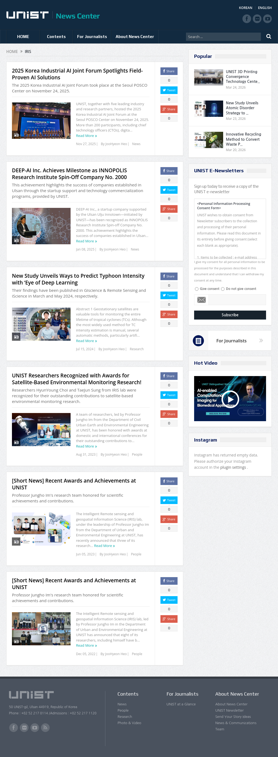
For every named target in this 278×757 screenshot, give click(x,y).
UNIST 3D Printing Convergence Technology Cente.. (243, 76)
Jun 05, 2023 (85, 554)
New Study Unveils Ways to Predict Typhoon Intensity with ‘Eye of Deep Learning (78, 279)
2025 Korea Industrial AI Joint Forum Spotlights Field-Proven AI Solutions (77, 74)
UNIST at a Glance (181, 704)
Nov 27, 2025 (86, 144)
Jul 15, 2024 (84, 349)
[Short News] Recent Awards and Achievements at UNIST (74, 484)
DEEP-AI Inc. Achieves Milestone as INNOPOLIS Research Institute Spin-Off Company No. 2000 (69, 174)
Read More (85, 135)
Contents (56, 36)
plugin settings (233, 467)
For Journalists (92, 36)
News (136, 144)
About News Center (135, 36)
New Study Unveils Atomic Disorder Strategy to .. (242, 108)
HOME (23, 36)
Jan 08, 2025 (85, 249)
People (137, 454)
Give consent (209, 288)
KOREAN (245, 7)
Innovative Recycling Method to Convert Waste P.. (243, 139)
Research (137, 349)
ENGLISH (265, 7)
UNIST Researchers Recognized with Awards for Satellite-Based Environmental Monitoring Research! (76, 379)
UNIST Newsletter (229, 710)
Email (201, 300)
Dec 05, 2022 (86, 654)
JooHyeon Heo (116, 144)
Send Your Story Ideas (233, 716)
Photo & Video (129, 723)
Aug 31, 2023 (86, 454)
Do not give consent (241, 288)
